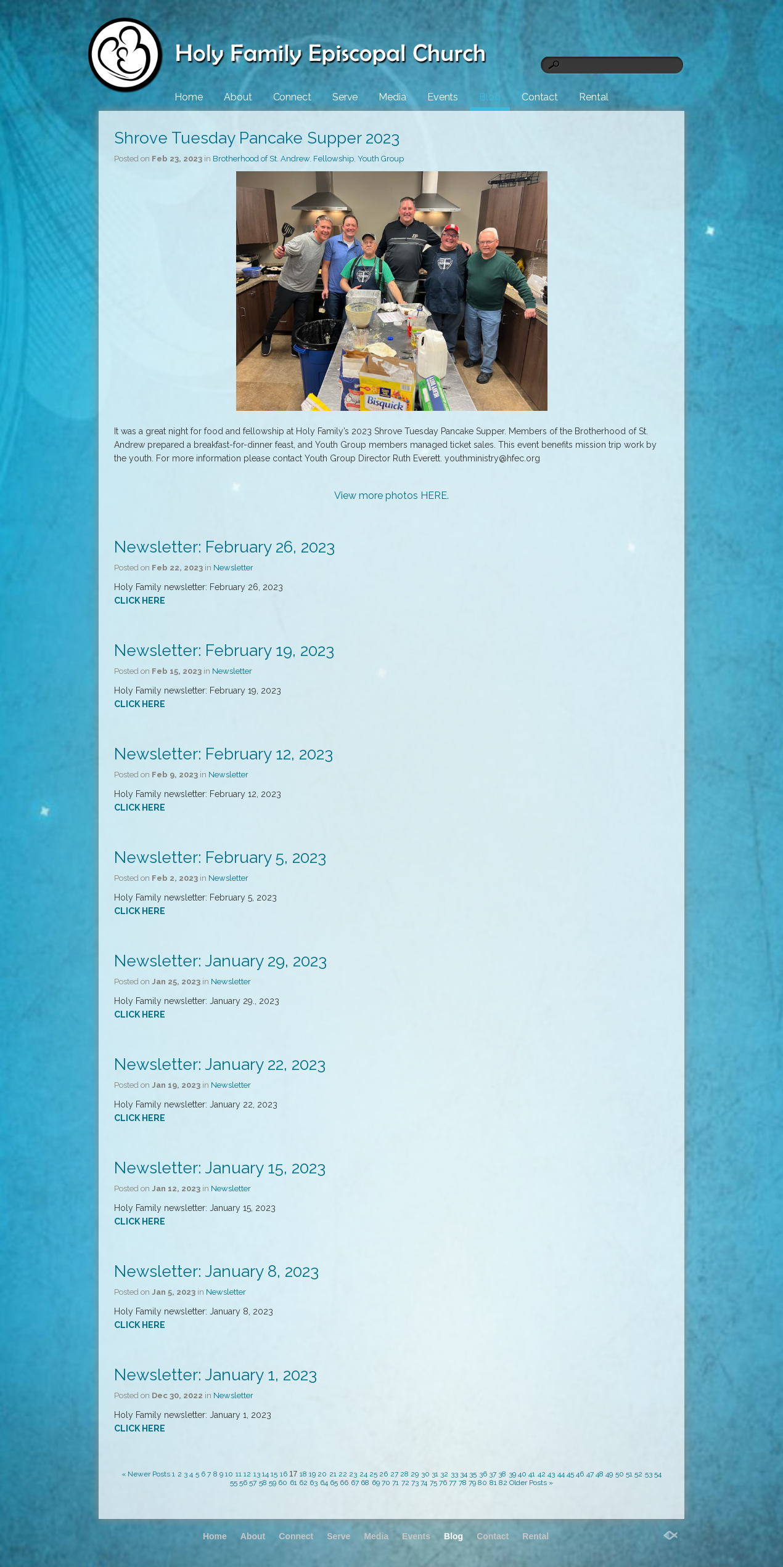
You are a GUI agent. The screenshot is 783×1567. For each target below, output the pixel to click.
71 (395, 1482)
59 (272, 1482)
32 (444, 1474)
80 (482, 1482)
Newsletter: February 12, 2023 (223, 754)
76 (443, 1482)
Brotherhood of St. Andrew (261, 158)
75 (433, 1482)
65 (334, 1482)
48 (600, 1474)
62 (303, 1482)
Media (392, 97)
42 (542, 1474)
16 (283, 1474)
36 (483, 1474)
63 (314, 1482)
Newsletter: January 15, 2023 (220, 1168)
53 (648, 1474)
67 (355, 1482)
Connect (292, 97)
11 (239, 1474)
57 (252, 1482)
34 (463, 1474)
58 (263, 1482)
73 (415, 1482)
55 (233, 1482)
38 (502, 1474)
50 (619, 1474)
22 (342, 1474)
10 (229, 1474)
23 (353, 1474)
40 (522, 1474)
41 (531, 1474)
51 (629, 1474)
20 (322, 1474)
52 (638, 1474)
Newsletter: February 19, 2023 (224, 650)
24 (363, 1474)
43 (551, 1474)
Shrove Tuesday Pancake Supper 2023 (257, 138)
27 (394, 1474)
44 (561, 1474)
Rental (593, 97)
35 (473, 1474)
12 (247, 1474)
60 (282, 1482)
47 (590, 1474)
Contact (540, 97)
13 (256, 1474)
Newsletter (233, 567)
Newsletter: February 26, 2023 (224, 547)
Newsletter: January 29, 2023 (220, 961)
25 (373, 1474)
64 (324, 1482)
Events (442, 97)
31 (435, 1474)
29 (415, 1474)
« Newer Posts (145, 1474)
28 (404, 1474)
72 (405, 1482)
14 (265, 1474)
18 (303, 1474)
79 (472, 1482)
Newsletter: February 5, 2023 (220, 857)
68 (365, 1482)
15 (274, 1474)
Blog (490, 97)
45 (570, 1474)
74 (423, 1482)
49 (609, 1474)
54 (658, 1474)
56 (243, 1482)
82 (503, 1482)
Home (188, 97)
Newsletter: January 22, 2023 (220, 1064)
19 (312, 1474)
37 (492, 1474)
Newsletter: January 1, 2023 (215, 1375)
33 (454, 1474)
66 (344, 1482)
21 (333, 1474)
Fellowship (333, 158)
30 (425, 1474)
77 (452, 1482)
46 (580, 1474)
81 (493, 1482)
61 (293, 1482)
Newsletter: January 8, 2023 (216, 1271)
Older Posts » (531, 1482)
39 (512, 1474)
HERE (433, 495)
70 (386, 1482)
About (238, 97)
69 (376, 1482)
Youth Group (381, 158)
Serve (345, 97)
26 (383, 1474)
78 (463, 1482)
